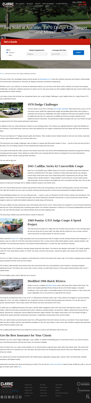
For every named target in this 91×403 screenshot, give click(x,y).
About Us (58, 395)
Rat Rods (42, 384)
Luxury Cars (43, 393)
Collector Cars (29, 393)
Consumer (11, 52)
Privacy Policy (15, 391)
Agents (37, 3)
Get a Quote (20, 3)
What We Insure (48, 3)
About (47, 6)
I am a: (8, 50)
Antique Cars (28, 384)
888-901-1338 (82, 3)
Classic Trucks (29, 387)
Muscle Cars (43, 395)
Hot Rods (27, 395)
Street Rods (43, 387)
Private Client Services (61, 393)
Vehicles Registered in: (36, 50)
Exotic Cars (43, 390)
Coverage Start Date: (59, 50)
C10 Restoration (61, 3)
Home (1, 73)
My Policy (29, 3)
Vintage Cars (28, 390)
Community (39, 6)
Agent (10, 55)
